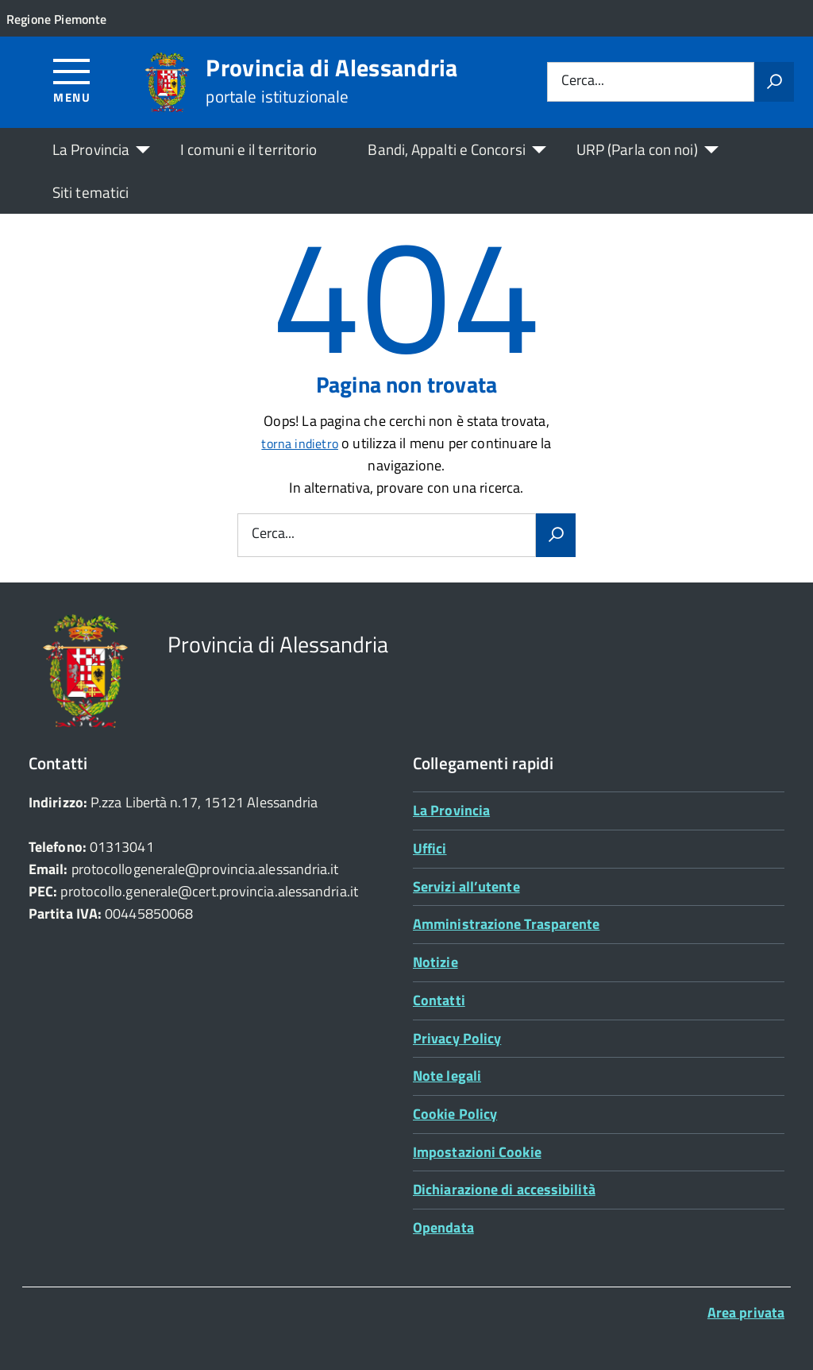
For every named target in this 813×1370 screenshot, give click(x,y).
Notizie (435, 962)
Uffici (430, 848)
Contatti (439, 1000)
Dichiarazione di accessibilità (504, 1189)
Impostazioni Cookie (477, 1152)
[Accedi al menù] (72, 80)
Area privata (745, 1312)
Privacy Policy (457, 1038)
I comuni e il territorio (248, 149)
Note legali (447, 1075)
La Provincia (90, 149)
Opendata (443, 1227)
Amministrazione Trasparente (506, 924)
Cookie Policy (455, 1113)
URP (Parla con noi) (637, 149)
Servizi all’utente (466, 886)
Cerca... (582, 81)
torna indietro (299, 443)
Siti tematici (90, 191)
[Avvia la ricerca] (774, 82)
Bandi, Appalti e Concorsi (446, 149)
